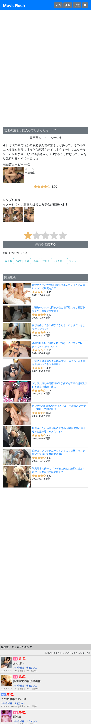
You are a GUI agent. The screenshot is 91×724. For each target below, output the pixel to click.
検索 (77, 5)
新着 (58, 5)
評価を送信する (45, 244)
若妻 (35, 261)
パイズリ (59, 261)
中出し (46, 261)
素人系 (8, 261)
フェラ (73, 261)
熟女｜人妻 (22, 261)
